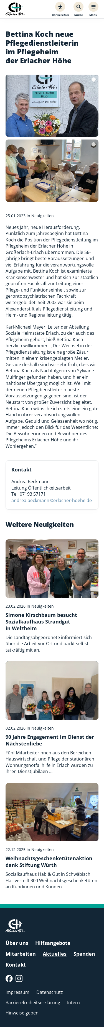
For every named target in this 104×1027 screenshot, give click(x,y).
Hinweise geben (22, 1013)
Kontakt (16, 964)
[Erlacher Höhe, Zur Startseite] (15, 9)
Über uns (17, 943)
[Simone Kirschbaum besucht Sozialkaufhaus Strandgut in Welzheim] (52, 596)
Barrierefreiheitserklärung (33, 1002)
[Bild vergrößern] (52, 106)
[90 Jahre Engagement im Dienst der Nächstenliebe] (52, 718)
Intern (73, 1002)
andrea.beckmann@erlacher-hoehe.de (51, 500)
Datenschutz (49, 992)
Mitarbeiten (21, 953)
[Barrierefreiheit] (60, 9)
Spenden (84, 953)
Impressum (17, 992)
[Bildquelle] (94, 79)
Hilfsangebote (52, 943)
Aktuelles (55, 953)
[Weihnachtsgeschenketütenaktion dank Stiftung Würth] (52, 836)
